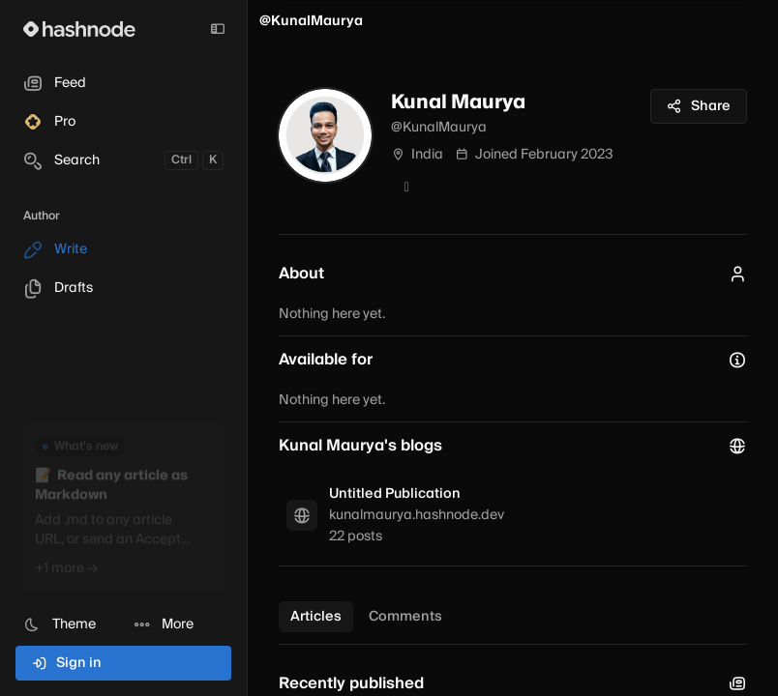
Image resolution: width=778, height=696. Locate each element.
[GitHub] (406, 187)
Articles (316, 616)
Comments (405, 616)
